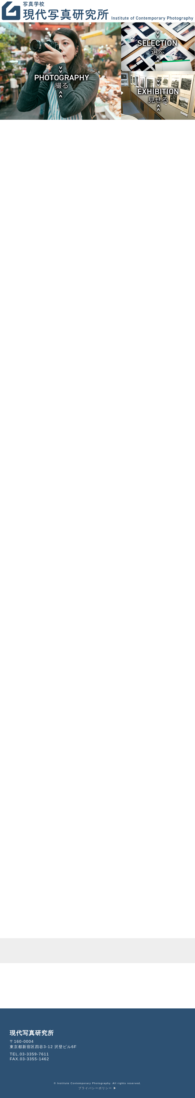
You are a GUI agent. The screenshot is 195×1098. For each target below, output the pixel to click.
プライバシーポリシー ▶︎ (97, 1088)
